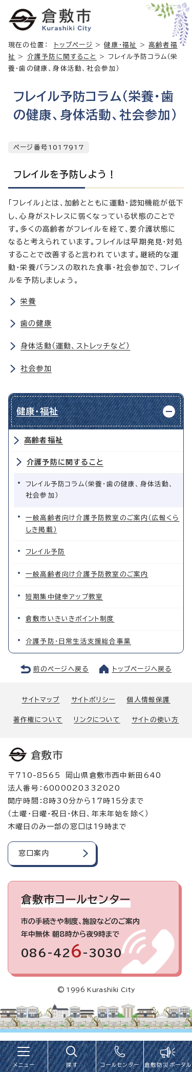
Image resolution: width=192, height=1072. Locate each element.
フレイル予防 (45, 551)
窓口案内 (34, 853)
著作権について (37, 719)
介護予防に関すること (62, 56)
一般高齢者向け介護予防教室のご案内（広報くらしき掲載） (102, 523)
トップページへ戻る (142, 669)
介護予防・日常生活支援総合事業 (78, 641)
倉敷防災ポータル (168, 1064)
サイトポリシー (93, 699)
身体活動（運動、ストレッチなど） (75, 345)
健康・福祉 (120, 45)
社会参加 (36, 368)
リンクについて (97, 719)
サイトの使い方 (155, 719)
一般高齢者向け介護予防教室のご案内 (87, 574)
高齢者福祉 (43, 440)
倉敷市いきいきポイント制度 (70, 618)
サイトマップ (40, 699)
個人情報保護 (148, 699)
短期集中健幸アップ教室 (64, 596)
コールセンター (119, 1064)
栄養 (28, 301)
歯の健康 (36, 323)
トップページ (73, 45)
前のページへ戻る (61, 669)
